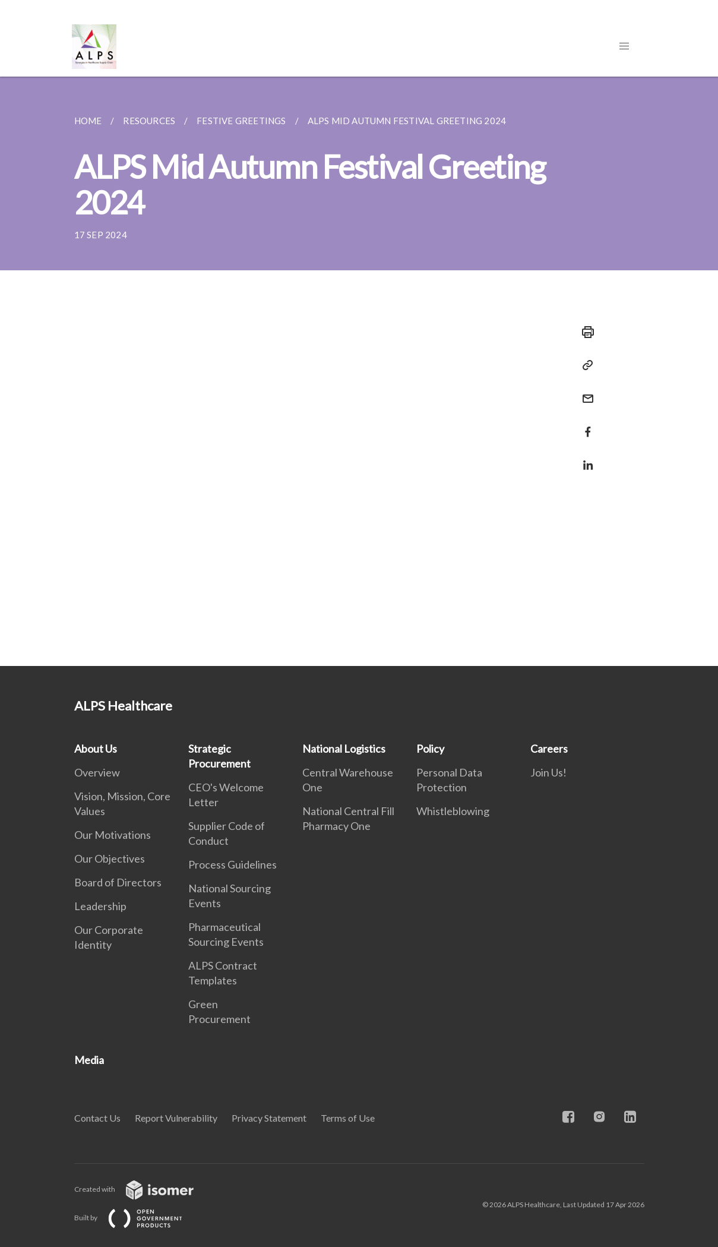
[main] (359, 371)
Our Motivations (112, 834)
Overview (97, 772)
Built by (137, 1217)
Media (89, 1059)
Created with (143, 1189)
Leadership (100, 906)
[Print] (584, 332)
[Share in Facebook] (584, 424)
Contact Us (97, 1117)
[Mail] (584, 391)
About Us (95, 748)
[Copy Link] (584, 365)
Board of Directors (118, 882)
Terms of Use (348, 1117)
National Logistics (343, 748)
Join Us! (548, 772)
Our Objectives (109, 858)
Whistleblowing (452, 810)
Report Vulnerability (176, 1117)
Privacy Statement (269, 1117)
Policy (430, 748)
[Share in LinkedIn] (584, 457)
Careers (549, 748)
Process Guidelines (232, 864)
